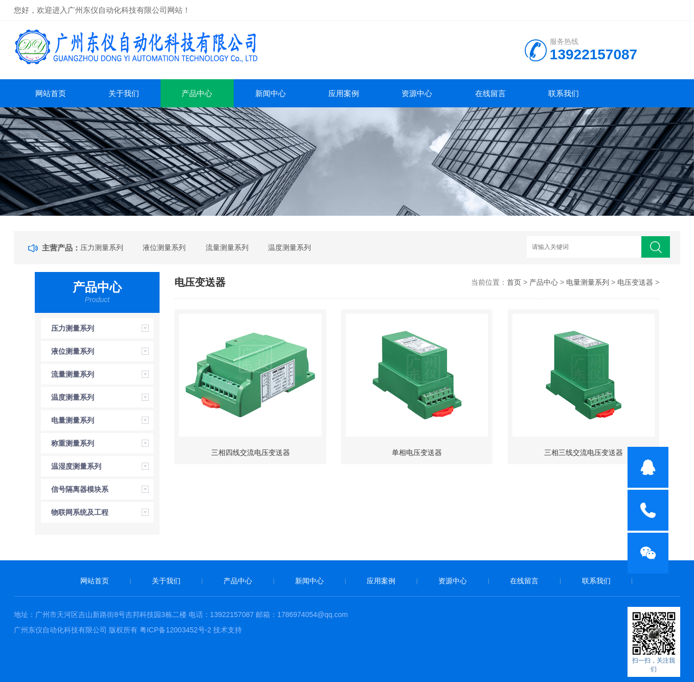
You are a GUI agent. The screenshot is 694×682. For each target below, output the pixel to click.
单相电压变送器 (417, 452)
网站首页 (50, 93)
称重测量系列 (72, 443)
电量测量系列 (72, 420)
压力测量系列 (101, 247)
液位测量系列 (164, 247)
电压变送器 (635, 282)
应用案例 (343, 93)
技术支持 (227, 630)
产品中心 (197, 93)
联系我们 (563, 93)
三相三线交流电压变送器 (583, 452)
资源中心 (416, 93)
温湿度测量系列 (76, 466)
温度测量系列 (289, 247)
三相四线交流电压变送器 (250, 452)
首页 (514, 282)
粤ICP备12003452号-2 (175, 630)
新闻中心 (270, 93)
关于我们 (123, 93)
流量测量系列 (227, 247)
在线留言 (490, 93)
